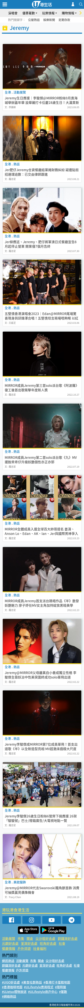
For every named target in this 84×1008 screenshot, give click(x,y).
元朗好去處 (10, 943)
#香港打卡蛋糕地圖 (56, 982)
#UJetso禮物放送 (14, 991)
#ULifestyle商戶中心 (42, 991)
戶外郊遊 (24, 948)
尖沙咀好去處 (45, 938)
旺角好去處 (48, 943)
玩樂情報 (48, 13)
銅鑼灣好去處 (68, 938)
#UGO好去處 (11, 982)
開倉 (30, 938)
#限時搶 (60, 987)
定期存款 (64, 20)
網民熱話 (8, 960)
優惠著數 (28, 13)
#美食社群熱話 (31, 982)
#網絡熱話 (9, 996)
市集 (21, 938)
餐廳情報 (8, 948)
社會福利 (39, 948)
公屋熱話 (34, 20)
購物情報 (68, 13)
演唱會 (13, 13)
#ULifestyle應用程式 (38, 987)
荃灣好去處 (29, 943)
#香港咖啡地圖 (12, 987)
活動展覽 (8, 938)
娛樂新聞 (49, 20)
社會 (62, 943)
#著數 (63, 991)
